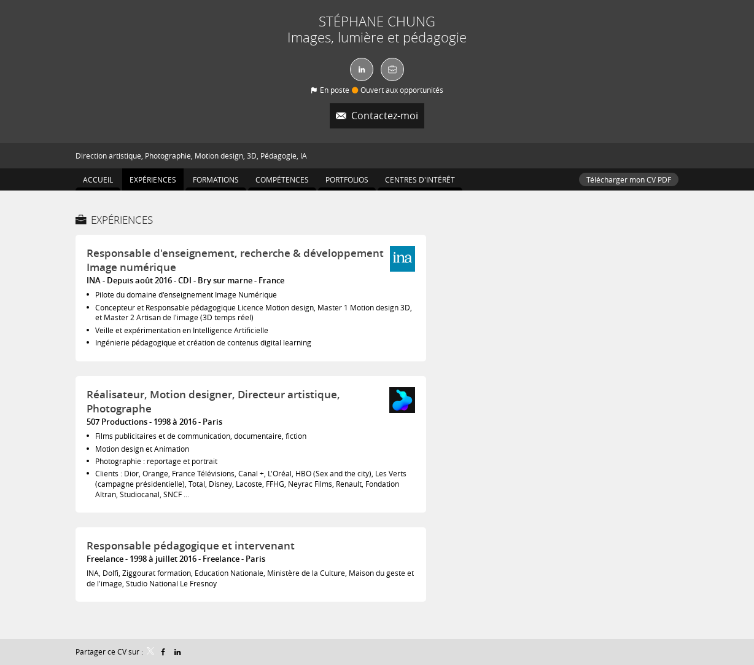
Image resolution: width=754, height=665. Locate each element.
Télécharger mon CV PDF (628, 179)
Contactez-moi (383, 115)
